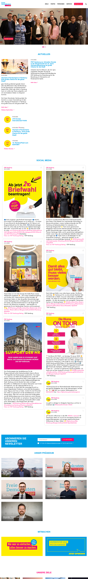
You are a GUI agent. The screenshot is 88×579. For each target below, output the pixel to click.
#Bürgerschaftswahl (54, 374)
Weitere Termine (9, 149)
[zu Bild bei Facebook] (23, 194)
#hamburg (49, 423)
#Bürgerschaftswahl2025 (14, 232)
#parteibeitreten (72, 423)
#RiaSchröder (34, 308)
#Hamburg (13, 234)
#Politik (67, 241)
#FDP (8, 234)
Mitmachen (78, 4)
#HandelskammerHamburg (12, 405)
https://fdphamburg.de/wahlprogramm (68, 392)
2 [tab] (45, 47)
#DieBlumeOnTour (52, 372)
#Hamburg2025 (72, 372)
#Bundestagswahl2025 (29, 232)
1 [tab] (43, 47)
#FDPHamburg (12, 308)
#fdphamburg (70, 421)
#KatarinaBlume (14, 310)
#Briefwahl (29, 230)
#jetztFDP (7, 312)
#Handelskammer (36, 403)
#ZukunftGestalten (66, 306)
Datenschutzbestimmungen (53, 443)
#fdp (76, 421)
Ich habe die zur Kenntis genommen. (56, 443)
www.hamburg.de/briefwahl (17, 230)
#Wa (18, 234)
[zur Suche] (86, 4)
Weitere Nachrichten (7, 110)
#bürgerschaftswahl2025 (60, 423)
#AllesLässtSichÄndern (61, 405)
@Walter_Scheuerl (73, 416)
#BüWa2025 (49, 392)
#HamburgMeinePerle (53, 306)
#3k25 (70, 405)
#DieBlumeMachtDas (23, 308)
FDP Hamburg (8, 167)
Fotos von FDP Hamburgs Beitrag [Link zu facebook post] (14, 236)
